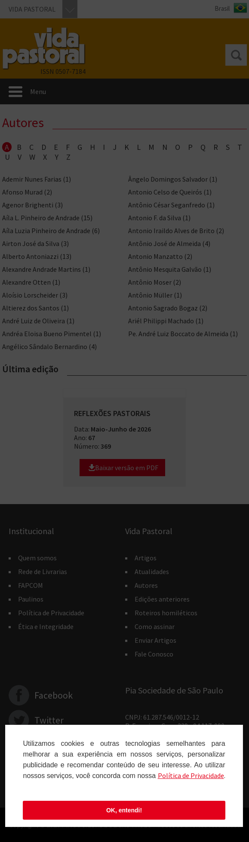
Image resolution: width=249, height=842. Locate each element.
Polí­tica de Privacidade (191, 775)
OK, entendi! (124, 810)
